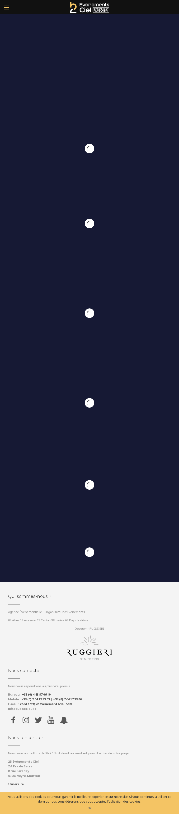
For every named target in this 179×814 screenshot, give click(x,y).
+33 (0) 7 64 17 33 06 (67, 699)
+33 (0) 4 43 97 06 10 (36, 694)
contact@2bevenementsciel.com (46, 704)
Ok (89, 808)
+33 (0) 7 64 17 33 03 (35, 699)
